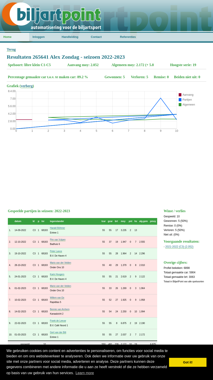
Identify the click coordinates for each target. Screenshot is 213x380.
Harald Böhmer (57, 228)
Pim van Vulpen (58, 239)
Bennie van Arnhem (60, 309)
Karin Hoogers (57, 274)
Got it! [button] (188, 362)
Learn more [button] (85, 373)
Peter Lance (56, 251)
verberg (27, 86)
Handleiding (70, 37)
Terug (11, 49)
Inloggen (39, 37)
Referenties (128, 37)
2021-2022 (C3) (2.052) (179, 246)
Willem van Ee (57, 297)
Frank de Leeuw (58, 321)
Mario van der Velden (60, 262)
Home (7, 37)
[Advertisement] (106, 169)
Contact (96, 37)
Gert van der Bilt (58, 332)
